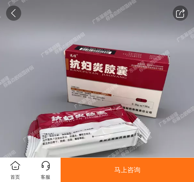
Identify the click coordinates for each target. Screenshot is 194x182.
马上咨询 (127, 170)
